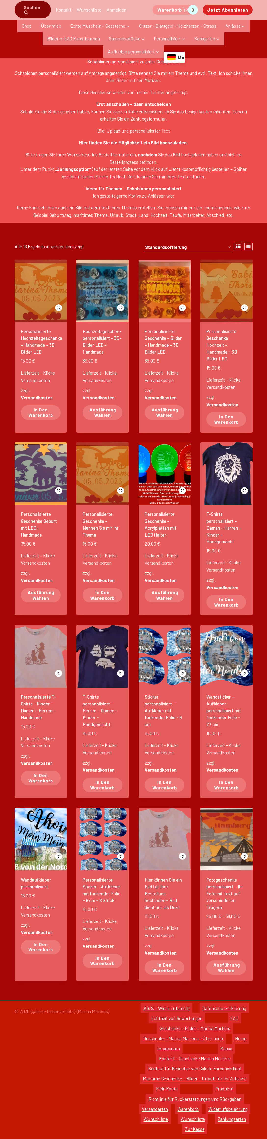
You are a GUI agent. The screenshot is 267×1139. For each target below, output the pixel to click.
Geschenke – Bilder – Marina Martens (195, 1028)
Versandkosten (37, 397)
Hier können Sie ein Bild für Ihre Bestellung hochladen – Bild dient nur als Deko (163, 893)
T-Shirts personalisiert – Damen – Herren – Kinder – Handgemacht (223, 527)
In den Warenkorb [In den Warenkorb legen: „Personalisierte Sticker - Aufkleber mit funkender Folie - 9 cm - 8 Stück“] (102, 960)
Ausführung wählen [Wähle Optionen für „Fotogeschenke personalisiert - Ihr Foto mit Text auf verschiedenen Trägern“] (226, 967)
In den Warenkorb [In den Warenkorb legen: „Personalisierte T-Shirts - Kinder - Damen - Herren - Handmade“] (40, 777)
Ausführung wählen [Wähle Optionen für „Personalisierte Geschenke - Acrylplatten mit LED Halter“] (165, 595)
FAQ (234, 1018)
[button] (40, 308)
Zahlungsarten (232, 1119)
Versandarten (155, 1109)
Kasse (226, 1048)
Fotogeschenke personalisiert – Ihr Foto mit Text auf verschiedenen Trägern (224, 893)
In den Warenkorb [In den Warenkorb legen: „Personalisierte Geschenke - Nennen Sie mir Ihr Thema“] (102, 595)
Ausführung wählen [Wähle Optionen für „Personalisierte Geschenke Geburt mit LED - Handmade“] (41, 595)
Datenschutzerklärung (224, 1008)
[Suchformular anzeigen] (33, 10)
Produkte (224, 1088)
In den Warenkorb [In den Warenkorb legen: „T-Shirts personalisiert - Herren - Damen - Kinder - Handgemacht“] (102, 784)
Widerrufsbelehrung (228, 1109)
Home (240, 1038)
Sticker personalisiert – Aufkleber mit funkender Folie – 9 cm (163, 710)
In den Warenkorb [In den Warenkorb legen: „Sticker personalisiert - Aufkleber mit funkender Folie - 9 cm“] (164, 784)
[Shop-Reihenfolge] (188, 247)
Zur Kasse (194, 1129)
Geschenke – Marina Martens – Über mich (183, 1038)
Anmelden (116, 10)
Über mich (51, 26)
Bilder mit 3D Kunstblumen (73, 38)
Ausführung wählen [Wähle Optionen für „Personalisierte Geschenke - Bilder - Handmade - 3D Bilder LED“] (165, 412)
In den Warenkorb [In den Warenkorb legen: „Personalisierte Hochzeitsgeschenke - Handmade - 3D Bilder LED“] (40, 412)
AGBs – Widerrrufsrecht (167, 1008)
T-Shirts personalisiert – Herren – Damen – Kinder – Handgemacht (100, 710)
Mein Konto (167, 1088)
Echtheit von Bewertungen (176, 1018)
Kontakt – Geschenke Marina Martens (195, 1058)
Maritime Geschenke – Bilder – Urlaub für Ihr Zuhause (195, 1078)
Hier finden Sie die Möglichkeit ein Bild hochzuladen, (133, 142)
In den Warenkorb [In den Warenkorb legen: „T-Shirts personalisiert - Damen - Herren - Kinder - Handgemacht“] (226, 601)
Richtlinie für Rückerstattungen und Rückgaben (195, 1099)
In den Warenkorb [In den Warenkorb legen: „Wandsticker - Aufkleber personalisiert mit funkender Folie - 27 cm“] (226, 784)
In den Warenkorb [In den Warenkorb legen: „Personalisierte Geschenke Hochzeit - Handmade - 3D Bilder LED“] (226, 419)
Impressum (168, 1048)
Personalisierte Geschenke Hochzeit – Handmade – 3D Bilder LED (221, 344)
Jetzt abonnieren (227, 10)
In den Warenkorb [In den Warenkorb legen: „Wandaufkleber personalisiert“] (40, 946)
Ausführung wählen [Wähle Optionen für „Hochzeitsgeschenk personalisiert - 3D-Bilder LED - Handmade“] (102, 412)
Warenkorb (188, 1109)
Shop (27, 26)
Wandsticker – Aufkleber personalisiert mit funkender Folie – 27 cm (223, 710)
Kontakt (63, 10)
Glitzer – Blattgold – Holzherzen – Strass (177, 26)
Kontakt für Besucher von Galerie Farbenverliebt (195, 1068)
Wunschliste (89, 10)
